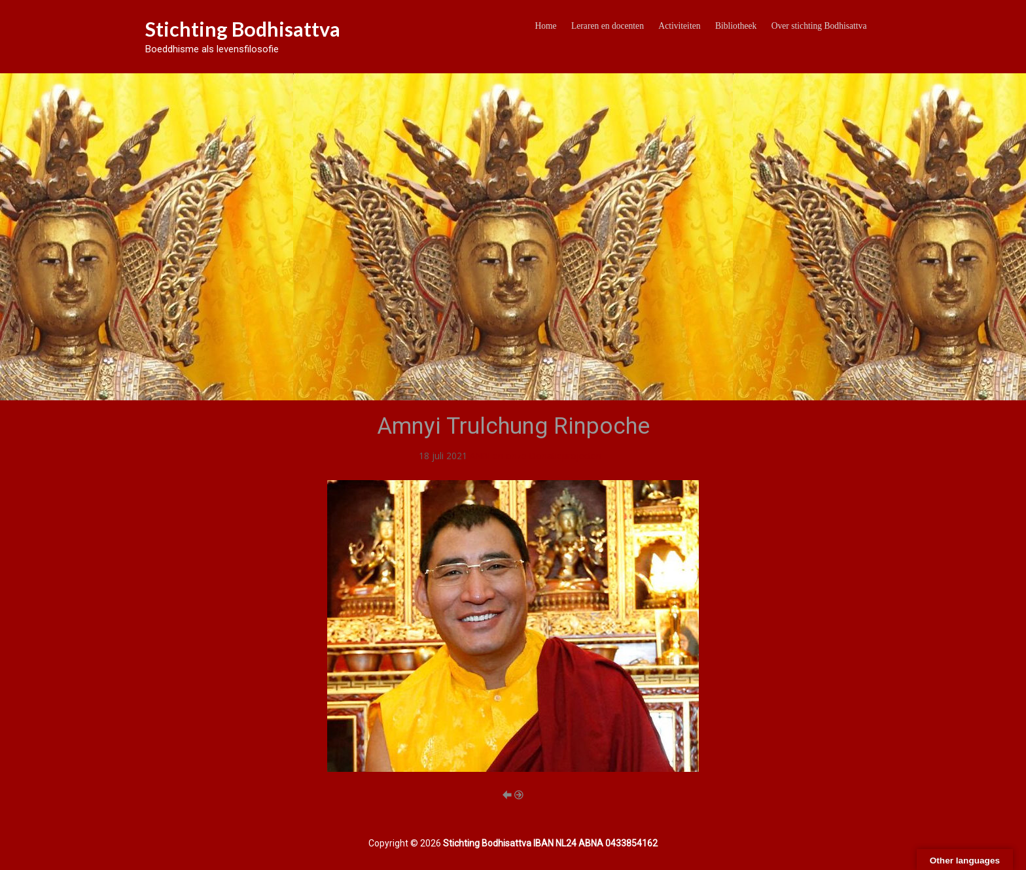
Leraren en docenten (607, 26)
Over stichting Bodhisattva (819, 26)
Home (545, 26)
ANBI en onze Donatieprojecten (535, 455)
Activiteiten (679, 26)
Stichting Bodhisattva (242, 29)
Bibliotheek (735, 26)
